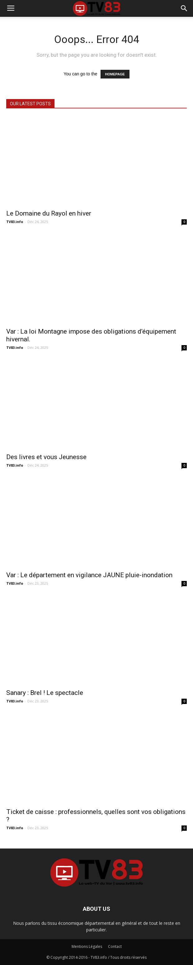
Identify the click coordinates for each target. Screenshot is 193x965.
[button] (184, 8)
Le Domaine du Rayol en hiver (48, 213)
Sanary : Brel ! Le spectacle (44, 692)
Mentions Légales (87, 946)
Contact (115, 946)
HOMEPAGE (115, 74)
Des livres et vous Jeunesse (46, 457)
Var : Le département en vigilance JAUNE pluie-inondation (89, 575)
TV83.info (14, 221)
